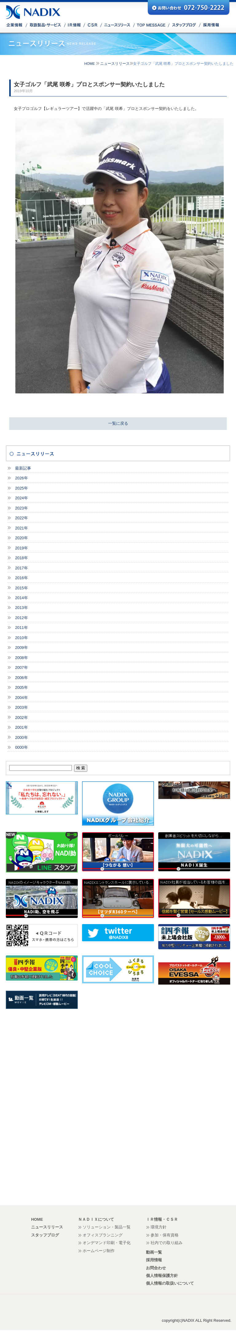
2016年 (21, 578)
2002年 (21, 717)
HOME (89, 63)
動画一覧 (154, 1252)
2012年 (21, 617)
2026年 (21, 478)
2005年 (21, 687)
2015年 (21, 588)
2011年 (21, 627)
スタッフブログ (45, 1235)
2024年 (21, 498)
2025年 (21, 488)
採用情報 (154, 1260)
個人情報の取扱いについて (170, 1283)
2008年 (21, 657)
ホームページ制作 (99, 1250)
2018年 (21, 558)
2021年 (21, 528)
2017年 (21, 568)
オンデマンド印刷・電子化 (107, 1242)
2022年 (21, 518)
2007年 (21, 667)
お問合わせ (156, 1268)
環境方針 (159, 1227)
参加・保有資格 (165, 1235)
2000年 (21, 737)
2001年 (21, 727)
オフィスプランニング (103, 1235)
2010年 (21, 637)
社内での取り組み (167, 1242)
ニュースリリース (115, 63)
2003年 (21, 707)
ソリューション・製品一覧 (107, 1227)
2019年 (21, 548)
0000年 (21, 747)
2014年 (21, 597)
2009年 (21, 647)
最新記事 (23, 468)
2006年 (21, 677)
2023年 (21, 508)
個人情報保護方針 (162, 1275)
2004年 (21, 697)
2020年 (21, 538)
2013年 (21, 607)
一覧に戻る (118, 423)
